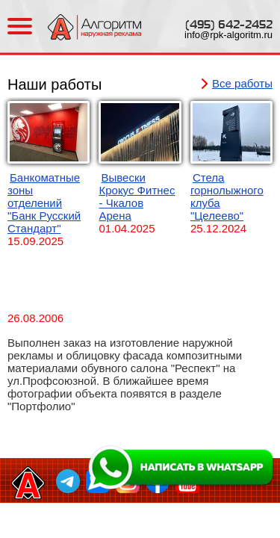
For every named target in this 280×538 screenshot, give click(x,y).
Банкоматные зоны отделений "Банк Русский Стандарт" (44, 203)
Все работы (242, 83)
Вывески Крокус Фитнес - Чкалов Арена (137, 196)
